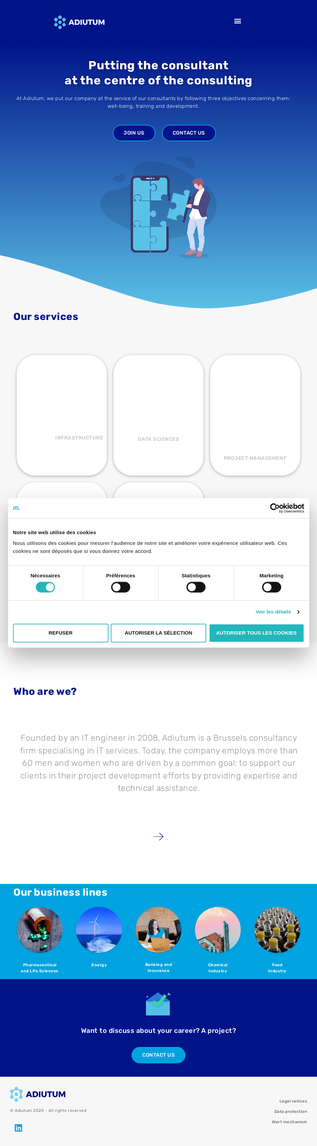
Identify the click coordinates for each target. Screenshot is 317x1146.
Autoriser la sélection (158, 633)
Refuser (61, 633)
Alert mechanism (289, 1122)
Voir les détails (273, 612)
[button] (238, 20)
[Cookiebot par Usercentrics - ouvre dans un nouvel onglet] (275, 508)
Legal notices (293, 1101)
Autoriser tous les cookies (256, 633)
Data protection (290, 1111)
